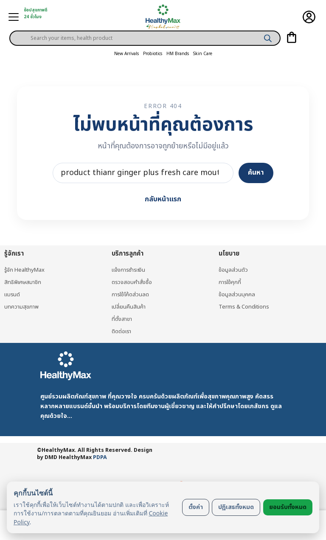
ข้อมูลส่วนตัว (233, 270)
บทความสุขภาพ (21, 307)
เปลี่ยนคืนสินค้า (129, 307)
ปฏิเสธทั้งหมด (236, 507)
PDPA (100, 458)
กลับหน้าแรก (163, 199)
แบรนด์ (12, 294)
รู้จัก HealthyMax (24, 270)
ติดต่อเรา (121, 331)
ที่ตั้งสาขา (122, 319)
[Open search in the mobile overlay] (145, 31)
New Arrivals (126, 53)
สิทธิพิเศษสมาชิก (22, 282)
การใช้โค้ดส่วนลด (130, 294)
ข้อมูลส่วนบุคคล (237, 294)
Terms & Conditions (244, 307)
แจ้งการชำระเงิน (128, 270)
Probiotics (152, 53)
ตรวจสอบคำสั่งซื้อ (132, 282)
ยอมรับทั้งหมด (287, 507)
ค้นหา (256, 172)
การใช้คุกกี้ (230, 282)
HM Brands (177, 53)
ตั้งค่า (195, 507)
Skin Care (202, 53)
